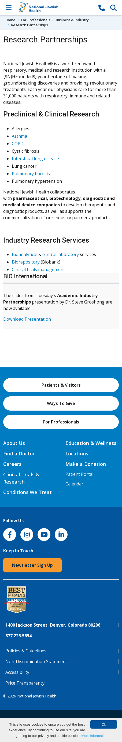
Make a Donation (85, 464)
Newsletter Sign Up (32, 565)
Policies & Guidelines (25, 651)
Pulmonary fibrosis (31, 174)
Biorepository (26, 262)
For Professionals (35, 19)
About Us (14, 443)
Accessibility (17, 672)
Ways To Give (61, 403)
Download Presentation (27, 319)
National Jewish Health (36, 696)
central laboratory (60, 254)
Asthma (19, 136)
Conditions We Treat (27, 492)
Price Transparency (25, 683)
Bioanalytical (24, 254)
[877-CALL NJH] (101, 7)
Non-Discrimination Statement (36, 661)
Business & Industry (72, 19)
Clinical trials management (38, 269)
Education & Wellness (90, 443)
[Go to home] (55, 7)
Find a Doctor (19, 453)
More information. (94, 736)
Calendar (74, 484)
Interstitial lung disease (35, 159)
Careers (12, 464)
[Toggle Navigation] (8, 7)
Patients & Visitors (61, 385)
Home (10, 19)
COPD (18, 144)
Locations (76, 453)
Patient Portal (79, 474)
